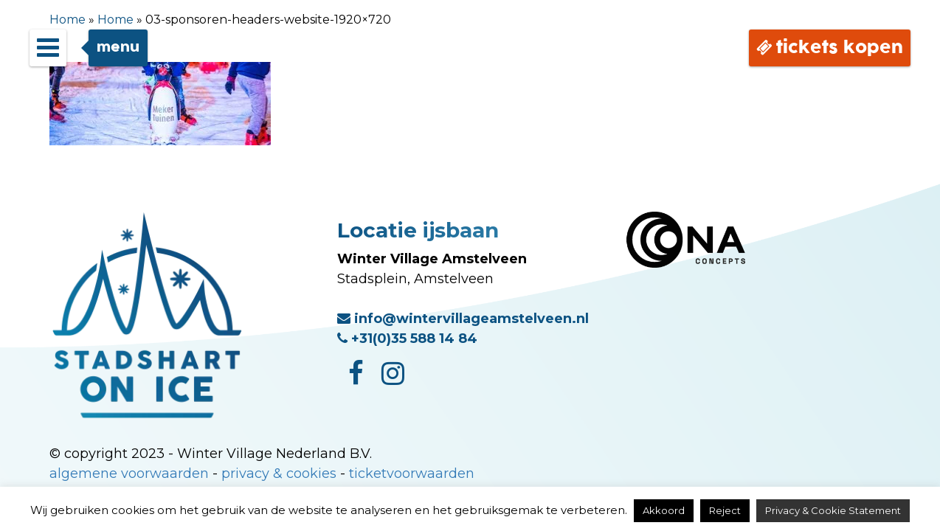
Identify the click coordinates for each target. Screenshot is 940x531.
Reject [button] (725, 510)
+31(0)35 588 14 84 (407, 338)
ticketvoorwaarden (411, 473)
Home (67, 20)
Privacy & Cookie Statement (833, 510)
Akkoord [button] (664, 510)
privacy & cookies (278, 473)
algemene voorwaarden (129, 473)
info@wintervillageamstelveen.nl (463, 318)
